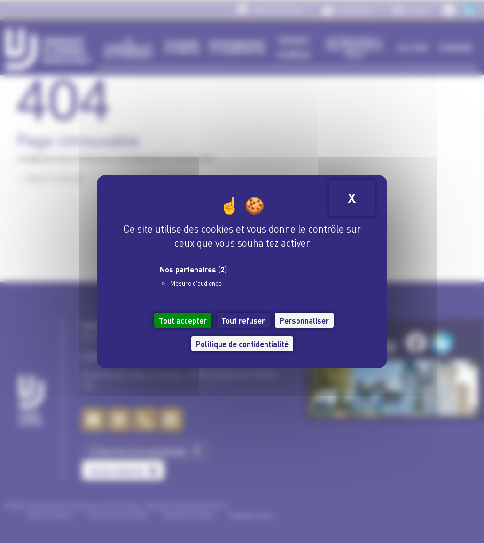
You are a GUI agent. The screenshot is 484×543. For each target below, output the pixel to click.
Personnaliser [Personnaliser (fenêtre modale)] (304, 320)
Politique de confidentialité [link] (242, 343)
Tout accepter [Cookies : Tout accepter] (183, 320)
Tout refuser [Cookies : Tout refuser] (243, 320)
